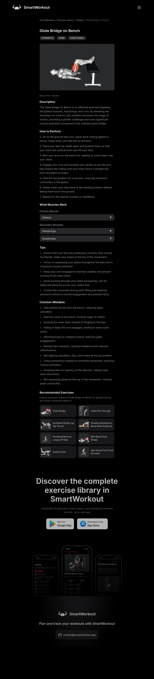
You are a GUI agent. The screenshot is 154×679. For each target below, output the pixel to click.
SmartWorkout (47, 20)
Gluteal (79, 20)
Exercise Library (65, 20)
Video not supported (77, 67)
